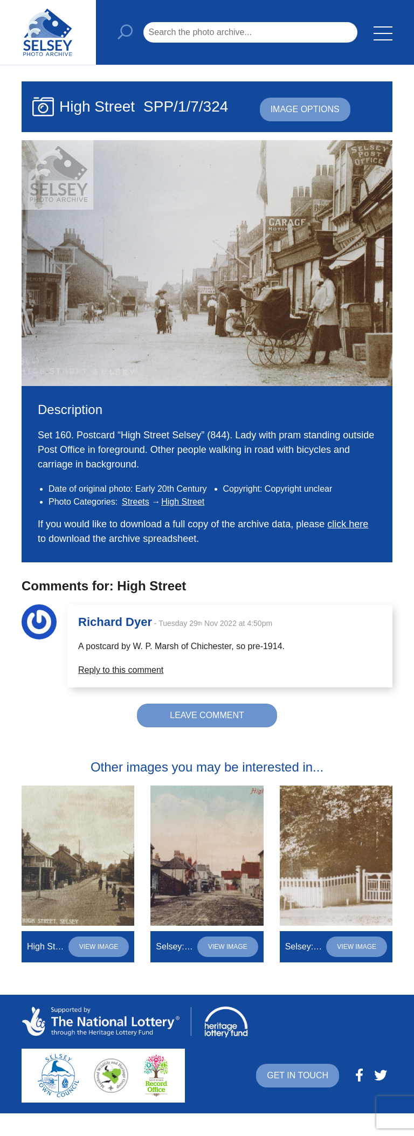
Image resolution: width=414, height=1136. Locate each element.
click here (347, 524)
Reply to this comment (120, 669)
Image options (305, 109)
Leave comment (207, 715)
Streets (135, 501)
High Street (182, 501)
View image (99, 947)
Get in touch (297, 1075)
